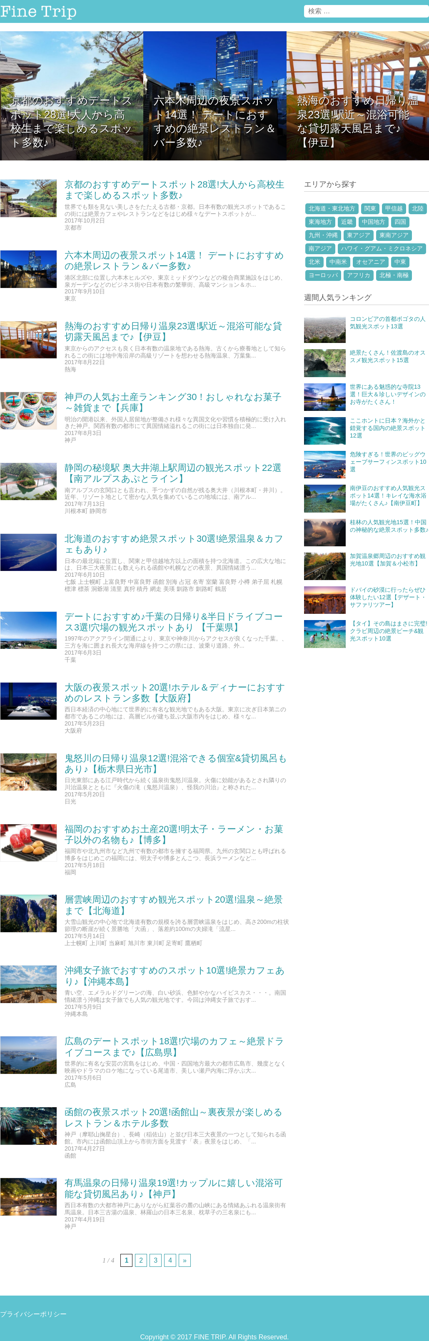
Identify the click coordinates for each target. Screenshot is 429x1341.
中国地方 (373, 221)
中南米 (338, 261)
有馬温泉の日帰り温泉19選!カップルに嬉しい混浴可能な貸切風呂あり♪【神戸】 (174, 1188)
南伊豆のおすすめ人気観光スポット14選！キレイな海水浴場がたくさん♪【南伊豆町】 (388, 495)
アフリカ (358, 275)
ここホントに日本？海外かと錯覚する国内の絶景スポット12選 (388, 428)
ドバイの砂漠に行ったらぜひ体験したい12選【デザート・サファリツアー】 (388, 597)
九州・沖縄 (323, 235)
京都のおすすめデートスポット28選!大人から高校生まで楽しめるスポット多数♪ (174, 189)
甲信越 (394, 208)
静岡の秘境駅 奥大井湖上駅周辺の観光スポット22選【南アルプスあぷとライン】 (173, 473)
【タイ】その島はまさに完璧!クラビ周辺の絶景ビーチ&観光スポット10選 (388, 631)
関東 (370, 208)
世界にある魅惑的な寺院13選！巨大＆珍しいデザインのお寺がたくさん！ (388, 394)
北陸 (418, 208)
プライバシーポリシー (33, 1314)
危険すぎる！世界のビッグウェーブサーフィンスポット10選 (388, 462)
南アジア (320, 248)
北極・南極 (394, 275)
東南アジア (394, 235)
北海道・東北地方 (332, 208)
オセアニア (370, 261)
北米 (314, 261)
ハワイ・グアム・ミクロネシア (382, 248)
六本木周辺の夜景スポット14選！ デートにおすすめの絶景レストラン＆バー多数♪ (174, 260)
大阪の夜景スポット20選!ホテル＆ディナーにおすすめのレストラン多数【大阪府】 (175, 692)
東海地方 (320, 221)
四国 (400, 221)
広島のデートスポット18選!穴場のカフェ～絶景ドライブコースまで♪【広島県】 (174, 1046)
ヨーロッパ (323, 275)
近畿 (347, 221)
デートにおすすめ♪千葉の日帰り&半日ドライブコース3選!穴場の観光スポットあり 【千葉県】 (174, 622)
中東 (400, 261)
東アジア (358, 235)
